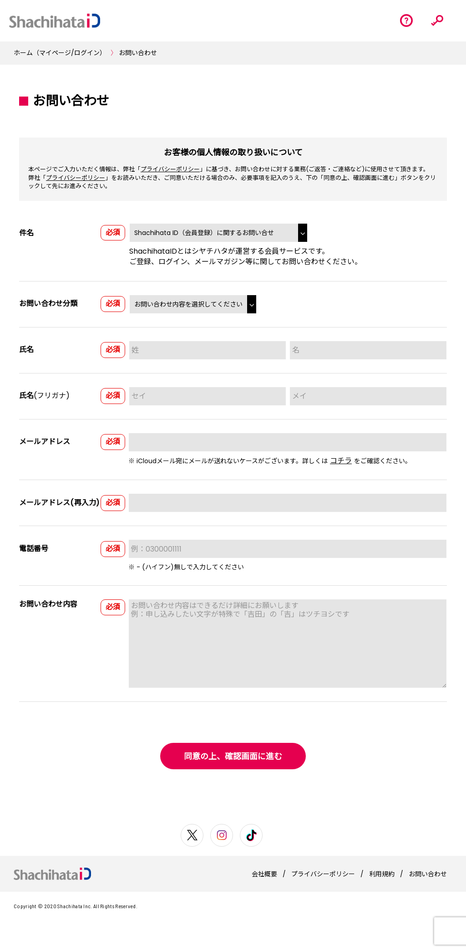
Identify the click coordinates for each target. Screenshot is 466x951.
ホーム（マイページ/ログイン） (60, 52)
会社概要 (264, 874)
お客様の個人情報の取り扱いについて (233, 152)
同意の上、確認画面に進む (233, 756)
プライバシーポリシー (170, 169)
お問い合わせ (138, 52)
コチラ (341, 460)
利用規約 (382, 874)
